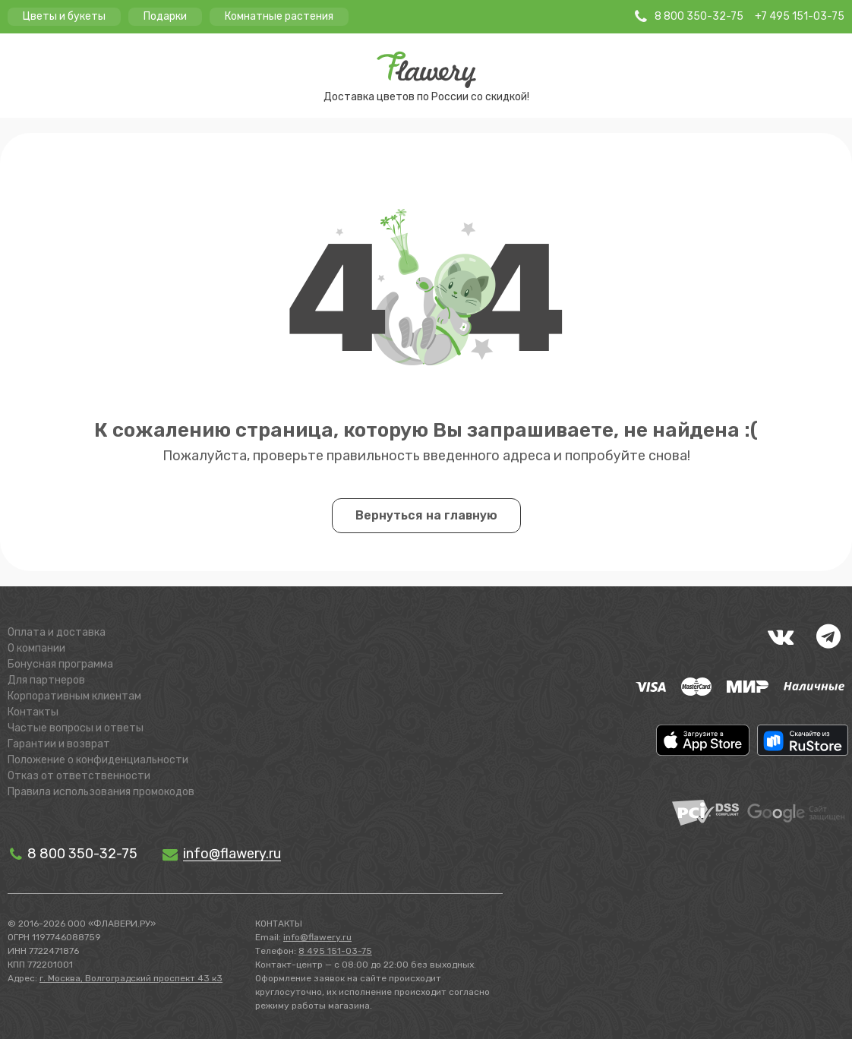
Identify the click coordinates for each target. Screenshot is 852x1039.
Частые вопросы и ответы (76, 728)
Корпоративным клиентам (74, 696)
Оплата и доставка (57, 632)
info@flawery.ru (317, 937)
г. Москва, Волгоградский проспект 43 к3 (130, 978)
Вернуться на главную (426, 515)
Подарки (165, 16)
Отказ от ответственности (79, 775)
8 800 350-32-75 (72, 853)
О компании (36, 648)
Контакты (33, 712)
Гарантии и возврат (59, 743)
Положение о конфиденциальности (98, 759)
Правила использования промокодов (101, 791)
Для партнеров (46, 680)
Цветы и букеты (64, 16)
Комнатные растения (279, 16)
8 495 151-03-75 (335, 951)
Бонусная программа (60, 664)
